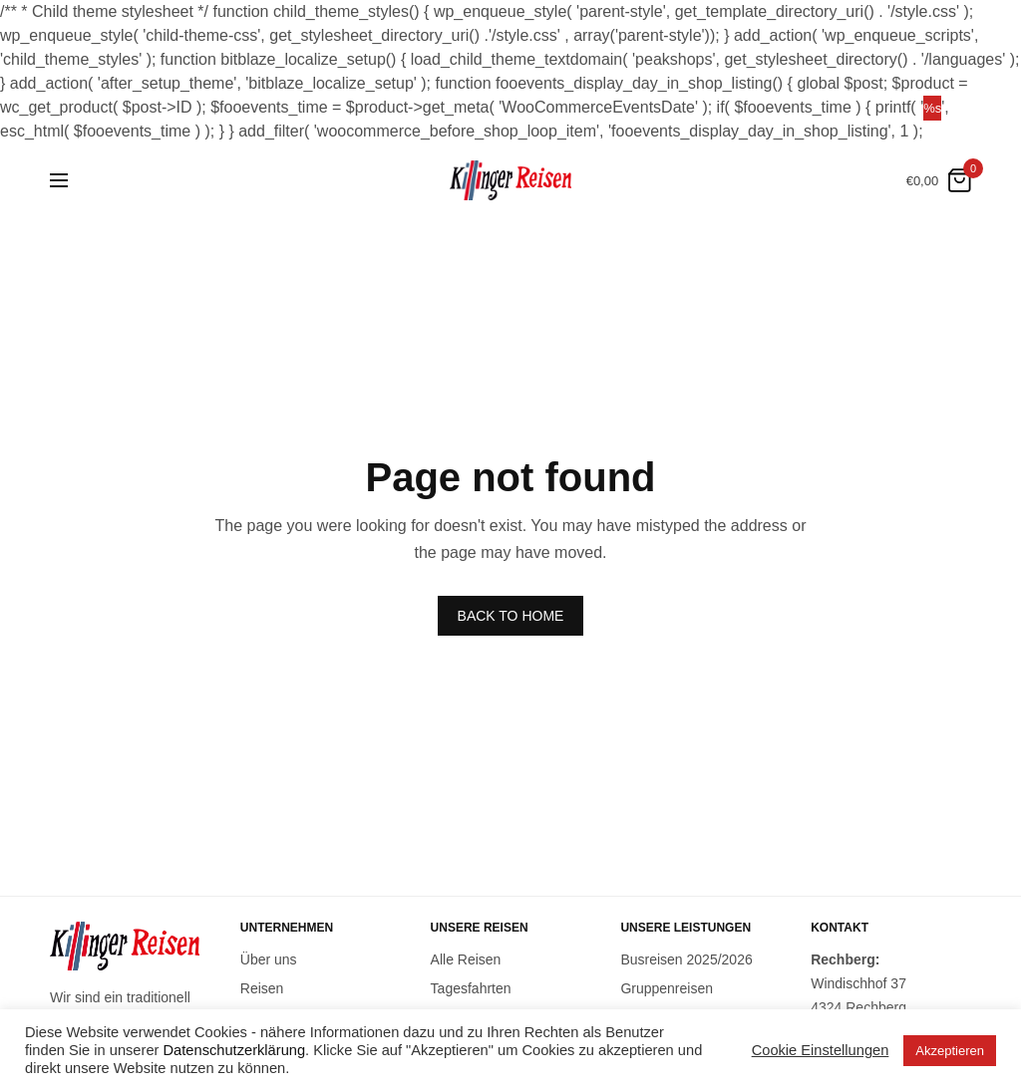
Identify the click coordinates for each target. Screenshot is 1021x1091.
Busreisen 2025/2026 (686, 959)
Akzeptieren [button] (949, 1050)
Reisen (262, 988)
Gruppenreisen (666, 988)
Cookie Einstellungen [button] (820, 1050)
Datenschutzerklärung (235, 1050)
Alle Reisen (466, 959)
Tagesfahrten (471, 988)
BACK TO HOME (511, 616)
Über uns (268, 959)
